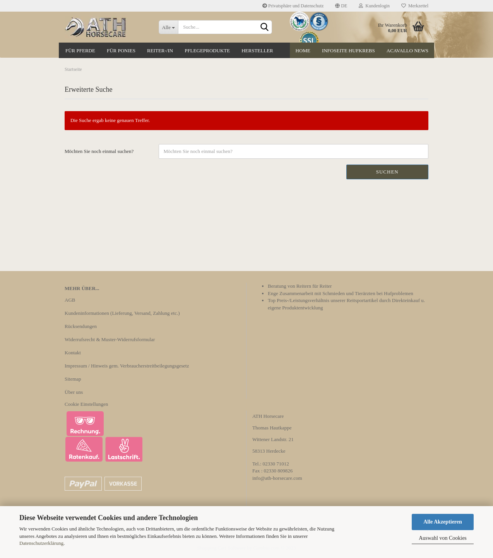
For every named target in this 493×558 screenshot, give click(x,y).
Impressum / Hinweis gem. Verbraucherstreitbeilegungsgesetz (127, 366)
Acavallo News (407, 50)
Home (303, 50)
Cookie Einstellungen (86, 404)
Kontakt (73, 352)
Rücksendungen (81, 326)
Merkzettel (414, 6)
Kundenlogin (374, 6)
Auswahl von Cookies (443, 538)
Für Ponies (121, 50)
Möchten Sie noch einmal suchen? (99, 151)
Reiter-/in (160, 50)
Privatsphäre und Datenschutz (293, 6)
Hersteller (257, 50)
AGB (70, 300)
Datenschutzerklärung (41, 543)
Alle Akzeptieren (442, 522)
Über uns (74, 392)
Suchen (387, 172)
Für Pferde (80, 50)
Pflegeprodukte (207, 50)
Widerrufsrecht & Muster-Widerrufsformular (110, 339)
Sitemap (73, 379)
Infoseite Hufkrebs (348, 50)
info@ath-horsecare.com (277, 478)
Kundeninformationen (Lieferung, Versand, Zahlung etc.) (122, 313)
